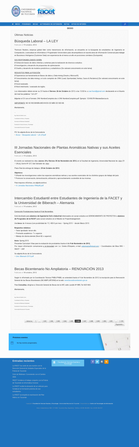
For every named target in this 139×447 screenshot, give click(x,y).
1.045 (71, 354)
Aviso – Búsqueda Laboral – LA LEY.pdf (31, 167)
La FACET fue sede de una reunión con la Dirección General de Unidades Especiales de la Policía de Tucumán (29, 401)
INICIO (16, 24)
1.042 (51, 354)
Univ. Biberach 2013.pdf (25, 289)
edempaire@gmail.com (90, 279)
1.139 (121, 354)
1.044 (64, 354)
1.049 (98, 354)
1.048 (91, 354)
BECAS (35, 24)
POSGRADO (26, 24)
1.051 (111, 354)
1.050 (104, 354)
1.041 (45, 354)
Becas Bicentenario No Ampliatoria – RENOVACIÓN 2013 (59, 301)
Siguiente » (119, 357)
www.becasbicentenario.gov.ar (75, 313)
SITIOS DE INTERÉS (78, 24)
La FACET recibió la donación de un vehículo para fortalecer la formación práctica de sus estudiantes (30, 421)
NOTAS (66, 24)
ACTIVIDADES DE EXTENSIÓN (51, 24)
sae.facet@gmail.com (97, 124)
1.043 (58, 354)
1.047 (84, 354)
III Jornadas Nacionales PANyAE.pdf (30, 218)
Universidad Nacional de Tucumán (69, 436)
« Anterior (29, 354)
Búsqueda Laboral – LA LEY (36, 74)
